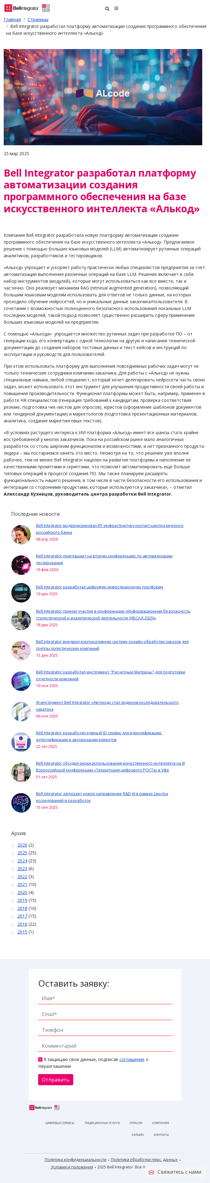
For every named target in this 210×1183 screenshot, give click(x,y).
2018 (22, 908)
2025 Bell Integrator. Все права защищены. (137, 1167)
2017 (22, 916)
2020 (22, 892)
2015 (22, 932)
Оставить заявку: (73, 983)
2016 (22, 924)
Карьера (138, 1135)
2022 (22, 876)
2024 (22, 861)
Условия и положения (72, 1167)
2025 (22, 853)
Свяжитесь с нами (175, 1172)
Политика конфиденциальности (75, 1159)
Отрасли (136, 1123)
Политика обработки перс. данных (144, 1159)
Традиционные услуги (102, 1123)
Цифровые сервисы (59, 1123)
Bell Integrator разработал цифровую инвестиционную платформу (99, 587)
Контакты (161, 1135)
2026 (22, 845)
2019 (22, 900)
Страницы (38, 19)
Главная (12, 19)
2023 (22, 868)
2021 (22, 884)
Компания (160, 1123)
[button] (116, 8)
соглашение (132, 1059)
